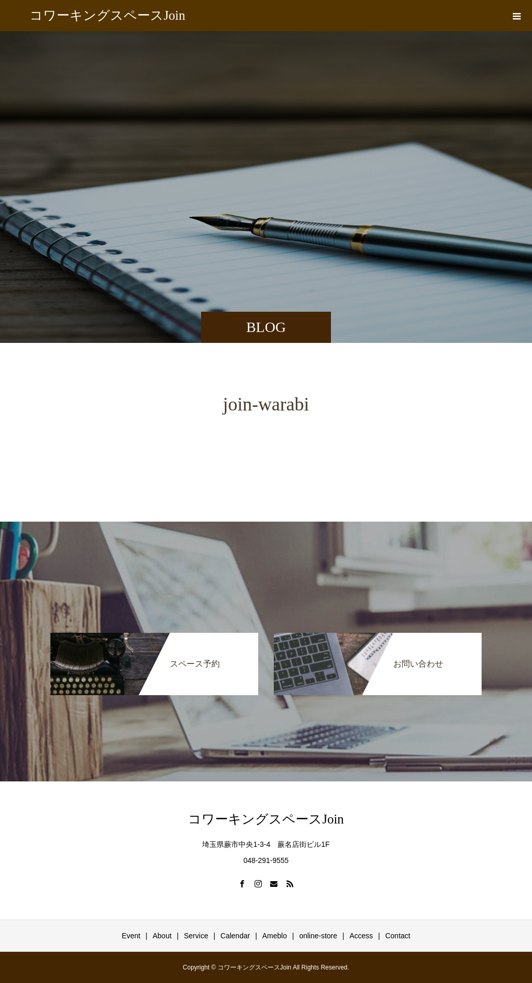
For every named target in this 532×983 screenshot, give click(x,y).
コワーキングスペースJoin (107, 15)
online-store (318, 936)
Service (196, 936)
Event (131, 936)
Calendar (235, 936)
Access (361, 936)
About (162, 936)
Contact (397, 936)
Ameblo (274, 936)
